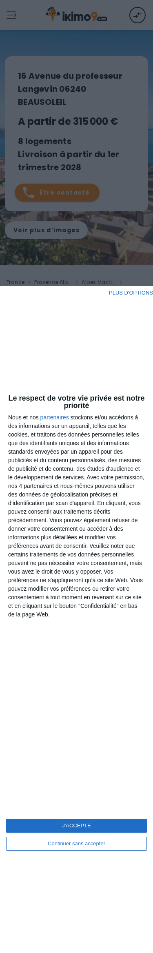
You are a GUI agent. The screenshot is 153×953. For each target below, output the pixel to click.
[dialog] (76, 619)
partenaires (54, 417)
